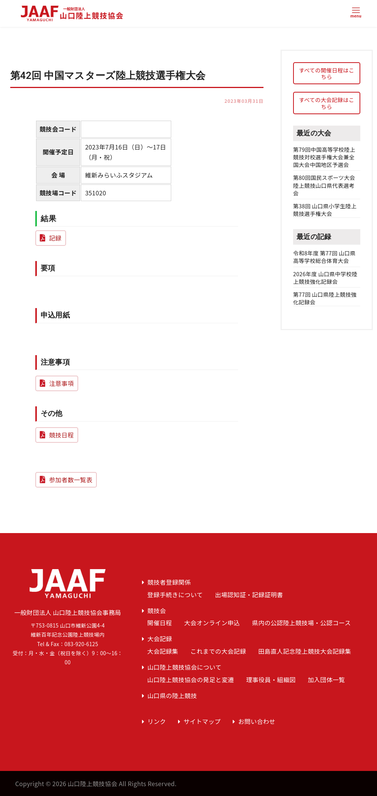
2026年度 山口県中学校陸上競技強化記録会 (325, 277)
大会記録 (159, 638)
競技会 (156, 610)
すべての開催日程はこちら (326, 73)
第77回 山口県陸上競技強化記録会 (324, 298)
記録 (55, 237)
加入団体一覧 (326, 679)
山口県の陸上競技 (172, 695)
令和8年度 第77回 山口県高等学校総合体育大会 (324, 256)
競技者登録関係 (169, 582)
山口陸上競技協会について (184, 667)
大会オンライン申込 (212, 622)
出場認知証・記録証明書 (249, 594)
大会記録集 (162, 651)
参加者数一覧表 (70, 479)
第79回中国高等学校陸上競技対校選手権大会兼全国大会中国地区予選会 (324, 156)
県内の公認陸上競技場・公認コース (301, 622)
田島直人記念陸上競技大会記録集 (304, 651)
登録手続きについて (175, 594)
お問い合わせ (257, 721)
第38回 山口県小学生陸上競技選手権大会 (324, 209)
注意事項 (61, 383)
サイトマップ (202, 721)
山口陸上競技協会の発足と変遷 (190, 679)
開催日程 (159, 622)
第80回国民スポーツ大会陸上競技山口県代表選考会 (324, 185)
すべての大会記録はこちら (326, 103)
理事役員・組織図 (271, 679)
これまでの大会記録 (218, 651)
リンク (156, 721)
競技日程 (61, 434)
